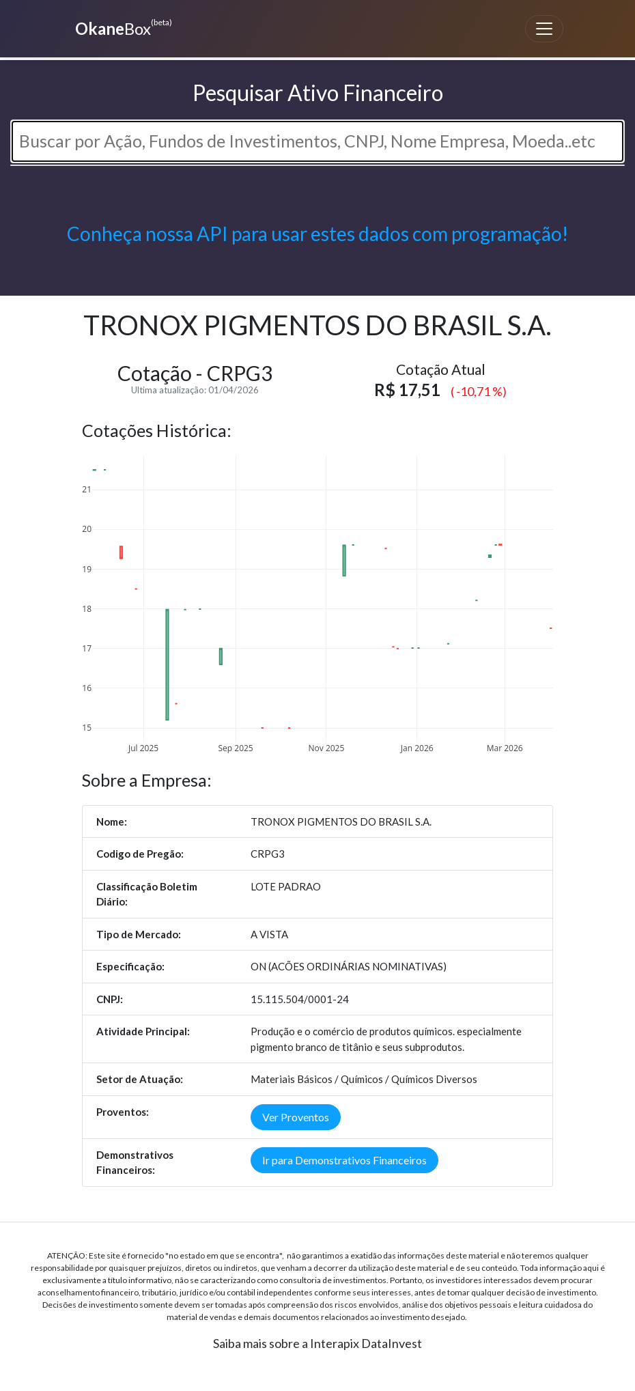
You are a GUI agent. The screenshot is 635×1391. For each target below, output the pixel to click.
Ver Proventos (295, 1116)
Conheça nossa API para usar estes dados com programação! (317, 233)
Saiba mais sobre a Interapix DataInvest (317, 1343)
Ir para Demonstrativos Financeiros (344, 1159)
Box (122, 27)
